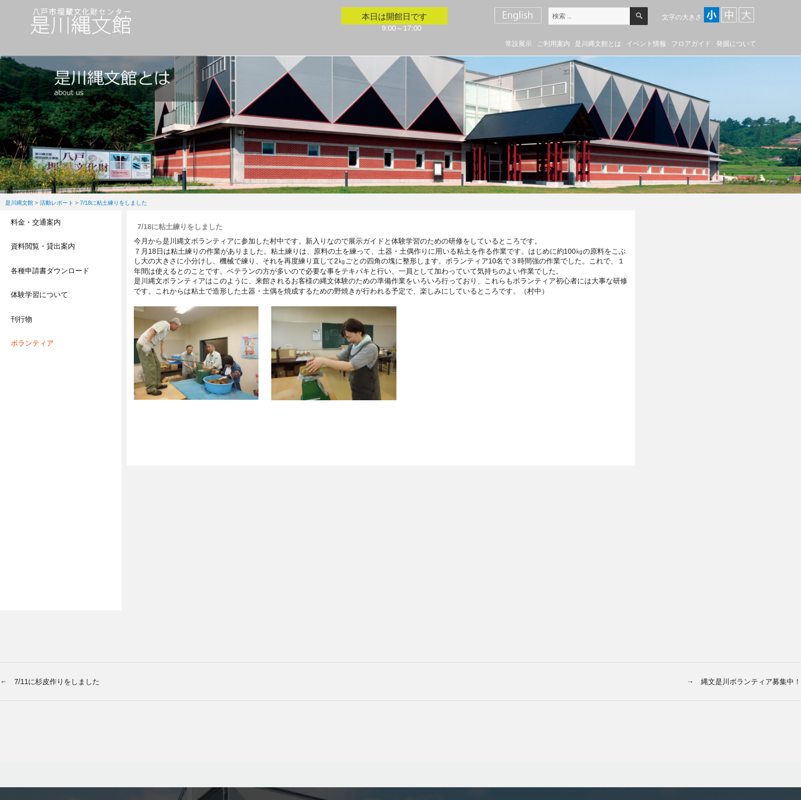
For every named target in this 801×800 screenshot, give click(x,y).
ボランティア (32, 343)
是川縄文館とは (598, 43)
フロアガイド (691, 43)
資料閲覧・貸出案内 (43, 246)
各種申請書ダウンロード (50, 270)
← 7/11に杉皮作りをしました (50, 681)
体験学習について (39, 294)
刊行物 (21, 319)
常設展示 (518, 43)
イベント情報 (646, 43)
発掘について (736, 43)
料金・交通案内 (36, 222)
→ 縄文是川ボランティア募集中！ (744, 681)
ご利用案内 (553, 43)
